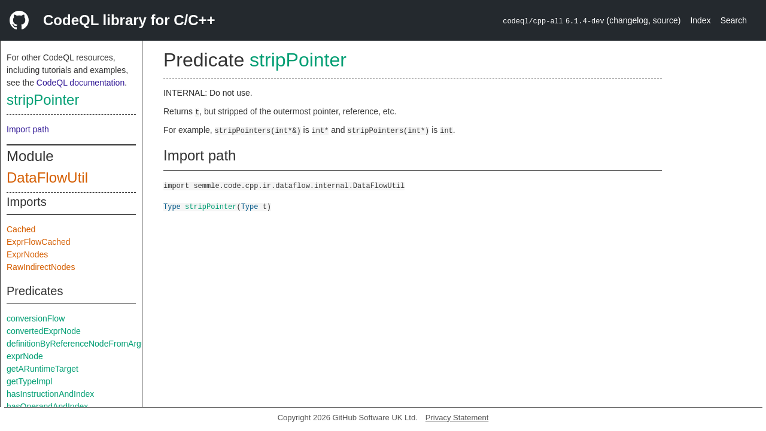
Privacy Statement (457, 417)
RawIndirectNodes (41, 267)
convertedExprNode (44, 331)
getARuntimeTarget (42, 369)
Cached (21, 229)
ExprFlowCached (39, 242)
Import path (28, 129)
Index (700, 20)
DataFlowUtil (47, 177)
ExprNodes (27, 254)
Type (172, 206)
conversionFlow (36, 318)
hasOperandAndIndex (47, 406)
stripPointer (43, 100)
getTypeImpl (29, 381)
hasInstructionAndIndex (50, 394)
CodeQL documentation (80, 82)
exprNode (25, 356)
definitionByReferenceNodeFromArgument (86, 343)
